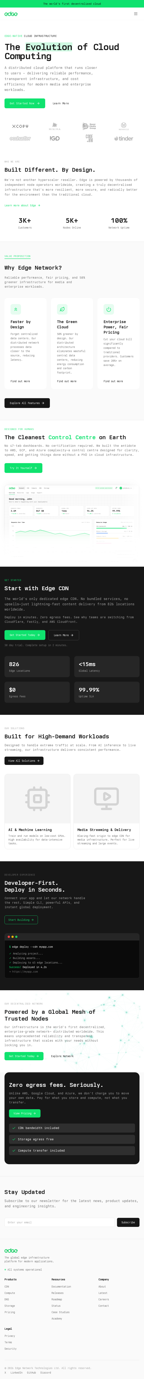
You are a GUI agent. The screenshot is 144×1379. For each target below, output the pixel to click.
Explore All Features (25, 403)
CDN (6, 1286)
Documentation (61, 1286)
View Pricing (23, 1113)
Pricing (9, 1312)
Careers (103, 1299)
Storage (9, 1305)
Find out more (20, 381)
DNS (6, 1299)
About (102, 1286)
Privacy (9, 1335)
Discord (45, 1372)
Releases (58, 1292)
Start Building (18, 919)
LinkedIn (16, 1372)
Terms (8, 1342)
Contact (103, 1305)
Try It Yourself (21, 468)
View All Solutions (21, 760)
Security (10, 1348)
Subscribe (128, 1222)
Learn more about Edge (20, 205)
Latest (102, 1292)
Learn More (61, 103)
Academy (57, 1318)
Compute (9, 1292)
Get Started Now (22, 103)
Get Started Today (22, 635)
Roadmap (57, 1299)
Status (56, 1305)
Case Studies (61, 1312)
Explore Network (62, 1056)
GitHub (31, 1372)
